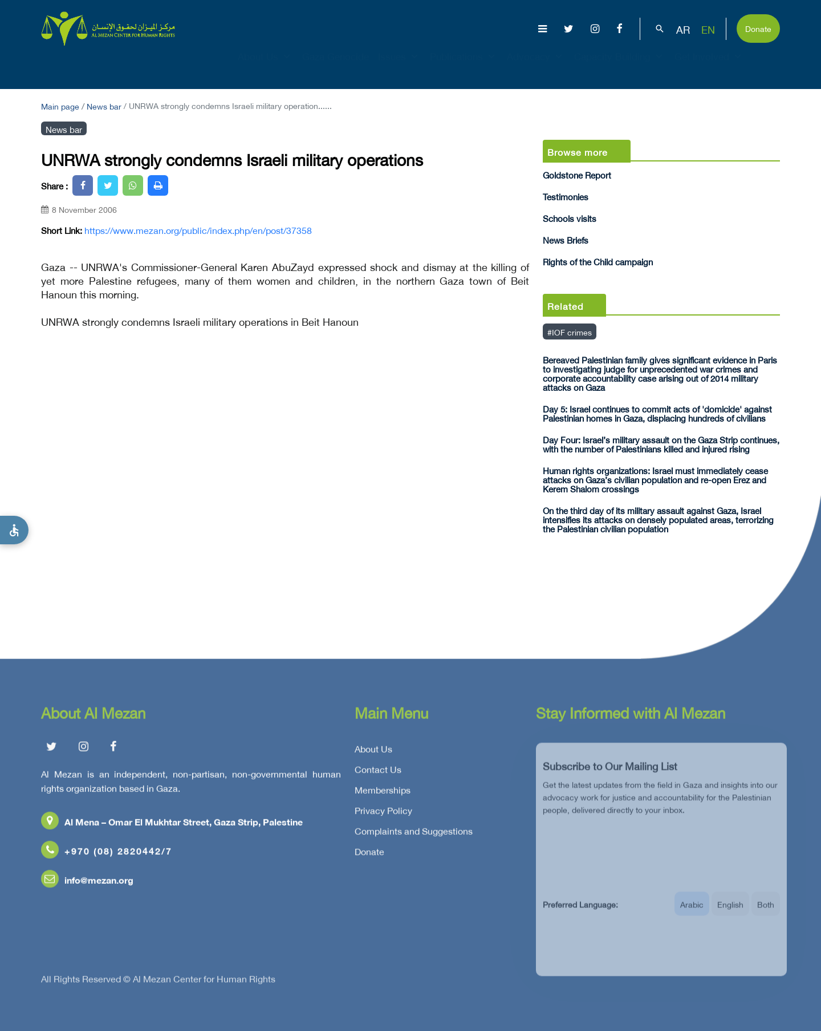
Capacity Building (619, 66)
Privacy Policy (383, 813)
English (730, 912)
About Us (265, 66)
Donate (758, 28)
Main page (60, 105)
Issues (399, 66)
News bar (104, 105)
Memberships (382, 792)
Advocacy (536, 66)
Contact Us (378, 772)
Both (765, 912)
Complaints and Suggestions (414, 834)
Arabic (692, 912)
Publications (464, 66)
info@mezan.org (87, 882)
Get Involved (709, 66)
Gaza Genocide (335, 66)
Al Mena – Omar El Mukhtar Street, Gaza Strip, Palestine (172, 824)
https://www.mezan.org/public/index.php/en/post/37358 (198, 230)
